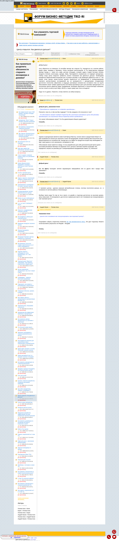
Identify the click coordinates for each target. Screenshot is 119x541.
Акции (97, 6)
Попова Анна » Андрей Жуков (26, 517)
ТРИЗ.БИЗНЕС (33, 9)
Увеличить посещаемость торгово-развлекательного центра (25, 334)
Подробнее (17, 538)
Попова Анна (44, 58)
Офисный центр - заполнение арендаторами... (26, 441)
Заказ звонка (42, 3)
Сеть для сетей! (22, 375)
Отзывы (73, 6)
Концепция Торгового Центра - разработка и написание (26, 237)
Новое (22, 6)
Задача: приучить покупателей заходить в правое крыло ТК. (26, 178)
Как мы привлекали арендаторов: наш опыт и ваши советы (26, 271)
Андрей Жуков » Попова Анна (26, 514)
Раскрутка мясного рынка (25, 407)
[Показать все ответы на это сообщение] (50, 95)
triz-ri (78, 3)
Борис (42, 100)
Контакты (90, 6)
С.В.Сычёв (33, 539)
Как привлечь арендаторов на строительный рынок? (26, 362)
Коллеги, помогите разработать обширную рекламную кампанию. (26, 382)
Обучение (66, 6)
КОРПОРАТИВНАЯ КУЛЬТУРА (48, 9)
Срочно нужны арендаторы (25, 402)
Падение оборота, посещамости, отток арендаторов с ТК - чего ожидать (24, 254)
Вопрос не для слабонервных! (26, 198)
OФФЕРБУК (93, 9)
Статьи (28, 6)
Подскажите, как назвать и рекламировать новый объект (26, 284)
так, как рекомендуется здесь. (75, 221)
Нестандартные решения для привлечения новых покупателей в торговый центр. (26, 342)
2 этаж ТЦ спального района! (26, 478)
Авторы (39, 6)
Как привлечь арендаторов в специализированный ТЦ (25, 484)
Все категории (23, 43)
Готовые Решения (56, 6)
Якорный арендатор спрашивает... (23, 230)
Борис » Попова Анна (24, 510)
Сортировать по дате (29, 109)
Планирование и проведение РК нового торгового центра (25, 185)
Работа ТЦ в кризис (23, 429)
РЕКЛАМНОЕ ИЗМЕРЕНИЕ (80, 9)
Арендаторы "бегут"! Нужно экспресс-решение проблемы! (27, 120)
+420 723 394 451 (55, 3)
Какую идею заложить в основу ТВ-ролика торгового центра (26, 349)
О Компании (82, 6)
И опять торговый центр (24, 172)
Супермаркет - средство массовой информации (24, 278)
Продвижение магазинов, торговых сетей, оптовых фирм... (47, 43)
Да (11, 538)
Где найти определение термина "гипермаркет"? (24, 389)
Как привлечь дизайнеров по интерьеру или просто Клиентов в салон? (25, 422)
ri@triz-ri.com (88, 3)
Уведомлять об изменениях (39, 54)
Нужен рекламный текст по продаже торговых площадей (26, 356)
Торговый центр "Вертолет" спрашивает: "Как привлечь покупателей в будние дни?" (25, 263)
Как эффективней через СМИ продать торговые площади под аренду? (27, 113)
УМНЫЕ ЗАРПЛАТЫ (22, 9)
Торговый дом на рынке (24, 459)
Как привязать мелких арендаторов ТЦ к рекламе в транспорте (25, 320)
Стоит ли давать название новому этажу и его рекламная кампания (26, 156)
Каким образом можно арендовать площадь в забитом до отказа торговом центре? (25, 165)
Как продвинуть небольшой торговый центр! (25, 217)
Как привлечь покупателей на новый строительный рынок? (26, 472)
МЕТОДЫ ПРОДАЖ (64, 9)
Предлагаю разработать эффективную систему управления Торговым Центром (26, 414)
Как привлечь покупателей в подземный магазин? (26, 127)
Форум (34, 6)
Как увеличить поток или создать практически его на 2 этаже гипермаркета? (26, 245)
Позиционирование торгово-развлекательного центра (25, 192)
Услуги (46, 6)
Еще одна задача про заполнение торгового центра (26, 149)
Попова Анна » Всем (24, 508)
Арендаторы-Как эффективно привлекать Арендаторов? (26, 313)
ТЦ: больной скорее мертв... (25, 327)
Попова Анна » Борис (24, 512)
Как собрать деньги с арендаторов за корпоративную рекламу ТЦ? (26, 299)
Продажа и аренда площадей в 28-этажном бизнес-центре (26, 369)
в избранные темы (74, 54)
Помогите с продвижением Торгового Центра (25, 210)
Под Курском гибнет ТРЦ (24, 454)
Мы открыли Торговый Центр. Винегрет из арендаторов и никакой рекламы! (27, 135)
